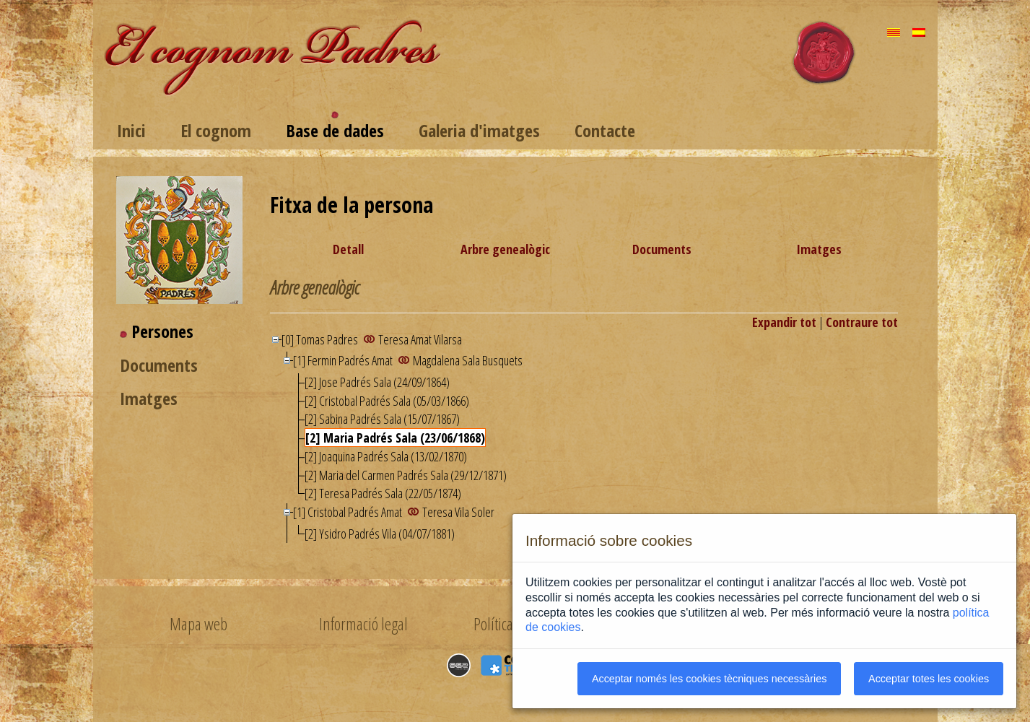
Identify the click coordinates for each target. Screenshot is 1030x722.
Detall (348, 249)
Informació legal (363, 623)
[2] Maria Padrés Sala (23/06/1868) (395, 437)
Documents (159, 365)
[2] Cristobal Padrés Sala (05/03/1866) (387, 400)
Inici (131, 130)
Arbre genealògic (505, 249)
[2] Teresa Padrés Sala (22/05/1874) (383, 493)
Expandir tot (784, 322)
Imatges (149, 398)
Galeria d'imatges (479, 130)
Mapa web (198, 623)
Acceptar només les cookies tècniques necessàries (709, 678)
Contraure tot (862, 322)
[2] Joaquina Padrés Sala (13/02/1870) (386, 456)
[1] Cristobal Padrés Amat (348, 512)
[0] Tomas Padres (320, 339)
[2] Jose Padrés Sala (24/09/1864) (377, 382)
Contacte (605, 130)
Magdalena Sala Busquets (468, 360)
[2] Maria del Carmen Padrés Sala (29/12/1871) (406, 475)
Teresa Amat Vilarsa (420, 339)
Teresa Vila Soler (458, 512)
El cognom (215, 130)
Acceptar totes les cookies (928, 678)
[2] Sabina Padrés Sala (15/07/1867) (382, 418)
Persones (162, 331)
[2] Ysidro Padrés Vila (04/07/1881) (380, 533)
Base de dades (335, 130)
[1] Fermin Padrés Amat (344, 360)
